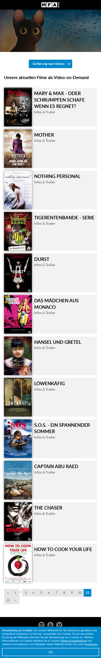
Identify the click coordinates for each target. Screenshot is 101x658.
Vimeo (59, 625)
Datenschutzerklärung (73, 640)
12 (8, 600)
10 (79, 592)
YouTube (50, 625)
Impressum (91, 644)
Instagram (41, 625)
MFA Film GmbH (50, 4)
